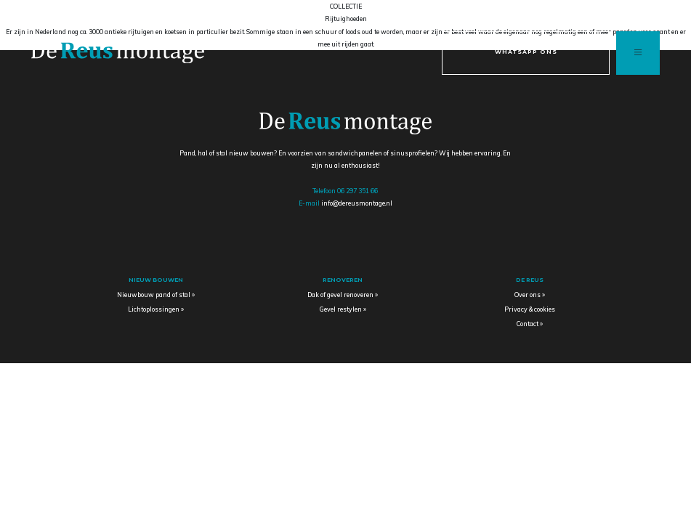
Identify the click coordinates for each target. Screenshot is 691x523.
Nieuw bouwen (156, 279)
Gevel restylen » (343, 309)
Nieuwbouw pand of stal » (156, 295)
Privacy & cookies (529, 309)
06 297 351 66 (357, 191)
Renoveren (343, 279)
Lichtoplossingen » (156, 309)
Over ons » (529, 295)
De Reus (529, 279)
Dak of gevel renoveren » (342, 295)
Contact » (530, 324)
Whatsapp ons (526, 51)
